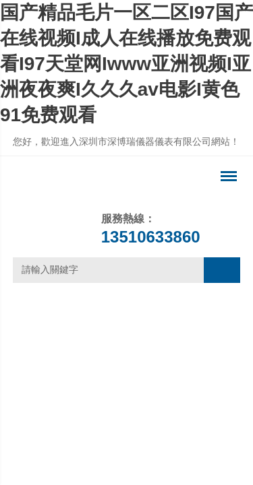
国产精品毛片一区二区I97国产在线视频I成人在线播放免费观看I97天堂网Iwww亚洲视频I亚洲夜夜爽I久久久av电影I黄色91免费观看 (126, 63)
